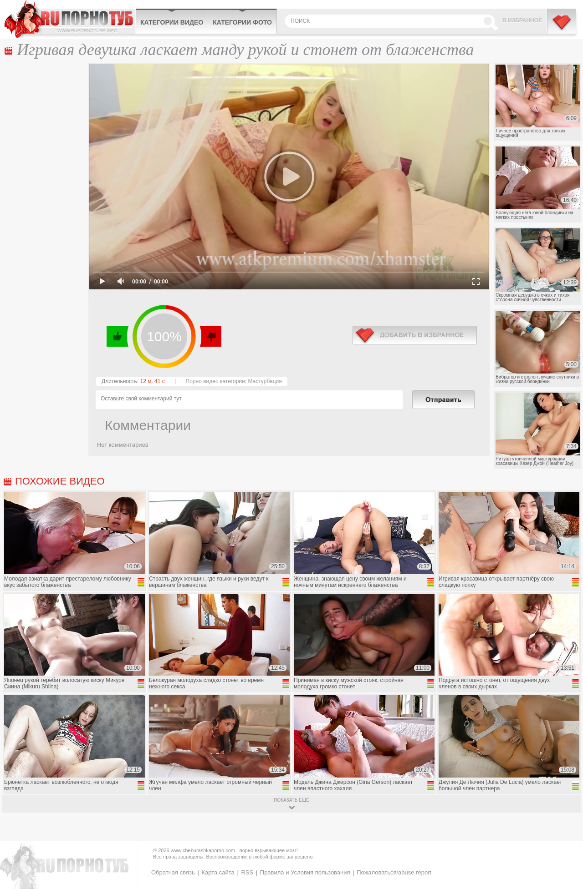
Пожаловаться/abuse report (394, 872)
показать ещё (291, 800)
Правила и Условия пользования (305, 872)
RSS (247, 872)
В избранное (522, 20)
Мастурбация (264, 381)
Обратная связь (173, 872)
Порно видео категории (215, 381)
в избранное (415, 335)
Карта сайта (217, 872)
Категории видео (171, 22)
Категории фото (242, 22)
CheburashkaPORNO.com (70, 19)
